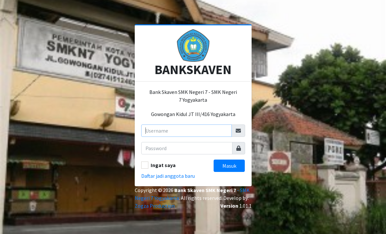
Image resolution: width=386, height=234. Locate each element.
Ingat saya (163, 165)
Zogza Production (155, 205)
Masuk (229, 165)
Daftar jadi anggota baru (168, 176)
